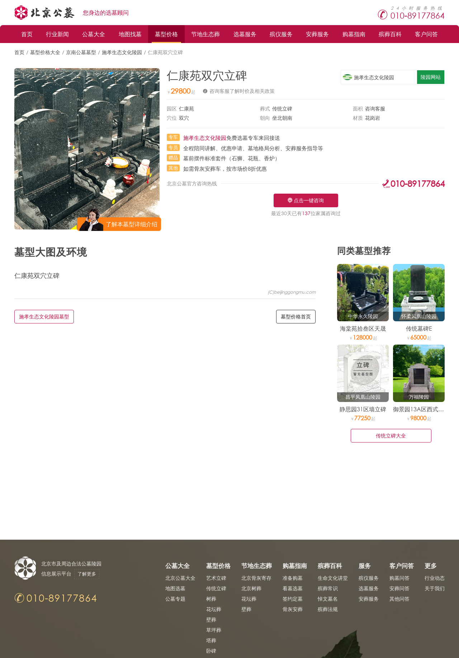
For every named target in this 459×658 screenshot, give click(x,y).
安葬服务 (317, 34)
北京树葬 (251, 588)
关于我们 (435, 588)
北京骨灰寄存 (256, 577)
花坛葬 (213, 609)
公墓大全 (93, 34)
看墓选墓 (293, 588)
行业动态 (435, 577)
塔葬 (211, 640)
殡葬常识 (328, 588)
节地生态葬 (205, 34)
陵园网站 (431, 77)
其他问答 (399, 598)
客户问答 (426, 34)
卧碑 (211, 650)
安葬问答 (399, 588)
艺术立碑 (216, 577)
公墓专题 (175, 598)
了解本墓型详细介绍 (131, 224)
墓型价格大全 (45, 52)
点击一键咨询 (309, 200)
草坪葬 (213, 629)
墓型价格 (166, 34)
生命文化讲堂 (333, 577)
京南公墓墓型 (81, 52)
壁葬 (211, 619)
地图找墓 (130, 34)
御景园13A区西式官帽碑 (424, 409)
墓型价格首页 (296, 316)
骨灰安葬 (293, 609)
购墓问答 (399, 577)
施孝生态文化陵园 (122, 52)
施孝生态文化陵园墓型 (44, 316)
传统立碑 (216, 588)
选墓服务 (244, 34)
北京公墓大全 (180, 577)
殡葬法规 (328, 609)
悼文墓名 (328, 598)
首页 (27, 34)
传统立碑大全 (391, 435)
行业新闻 (57, 34)
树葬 (211, 598)
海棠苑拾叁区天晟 (363, 328)
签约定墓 (293, 598)
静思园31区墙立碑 (363, 409)
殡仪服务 (281, 34)
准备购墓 (293, 577)
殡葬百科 (390, 34)
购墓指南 (353, 34)
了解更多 (86, 574)
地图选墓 (175, 588)
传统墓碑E (419, 328)
